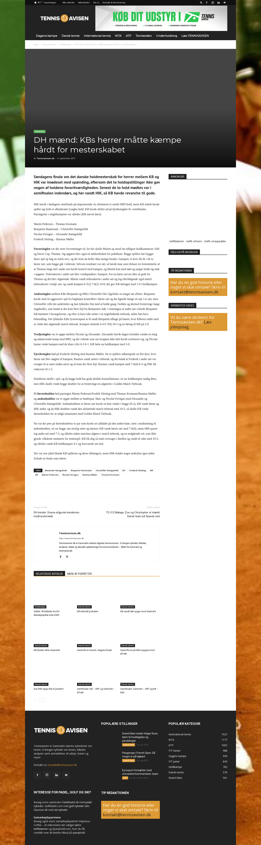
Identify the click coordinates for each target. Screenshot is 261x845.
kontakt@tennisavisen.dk (194, 292)
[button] (201, 2)
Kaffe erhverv (194, 241)
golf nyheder (76, 806)
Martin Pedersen (50, 474)
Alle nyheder (69, 2)
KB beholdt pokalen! (87, 611)
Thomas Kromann (110, 474)
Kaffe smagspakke (215, 241)
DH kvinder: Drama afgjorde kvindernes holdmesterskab (56, 514)
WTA (118, 35)
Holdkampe (65, 44)
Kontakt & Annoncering (114, 2)
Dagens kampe (46, 35)
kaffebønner (41, 829)
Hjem (36, 44)
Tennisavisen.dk (45, 158)
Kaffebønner (176, 241)
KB (36, 474)
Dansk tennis (70, 35)
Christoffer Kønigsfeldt (107, 470)
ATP (128, 35)
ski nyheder (61, 810)
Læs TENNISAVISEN (195, 35)
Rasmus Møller (89, 474)
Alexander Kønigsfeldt (56, 470)
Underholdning (166, 35)
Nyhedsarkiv (84, 2)
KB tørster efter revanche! (47, 650)
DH (123, 470)
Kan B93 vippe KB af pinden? (49, 689)
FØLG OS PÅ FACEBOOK (184, 252)
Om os (96, 2)
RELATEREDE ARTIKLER (49, 573)
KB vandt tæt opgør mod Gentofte (138, 611)
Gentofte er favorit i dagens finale (94, 650)
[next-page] (42, 699)
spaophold (78, 832)
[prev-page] (36, 699)
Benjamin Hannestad (81, 470)
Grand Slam (128, 744)
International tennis (97, 35)
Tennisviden (144, 35)
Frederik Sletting (137, 470)
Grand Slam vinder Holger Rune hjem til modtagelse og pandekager (140, 737)
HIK (151, 470)
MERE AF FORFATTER (79, 573)
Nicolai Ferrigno (70, 474)
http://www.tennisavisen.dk (71, 538)
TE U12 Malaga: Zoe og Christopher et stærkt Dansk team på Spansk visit (133, 514)
